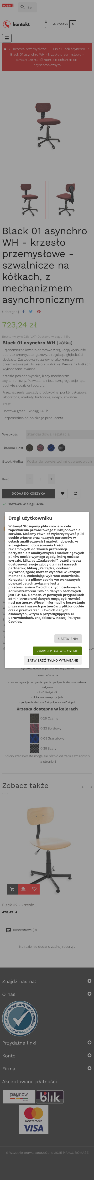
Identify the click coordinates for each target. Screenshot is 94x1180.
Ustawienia (68, 639)
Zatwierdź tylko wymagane (52, 660)
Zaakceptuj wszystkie (57, 651)
